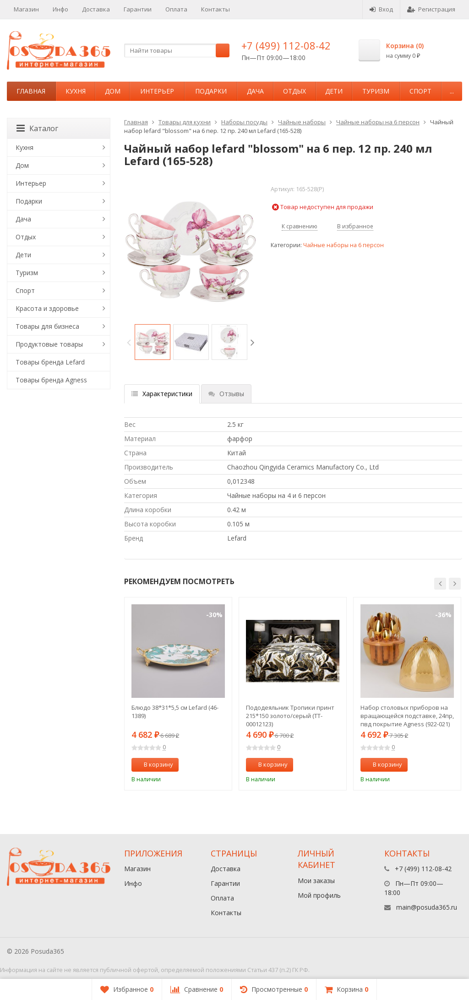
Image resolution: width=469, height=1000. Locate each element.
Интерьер (157, 91)
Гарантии (138, 9)
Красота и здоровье (47, 308)
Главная (30, 91)
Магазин (26, 9)
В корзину (153, 764)
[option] (152, 342)
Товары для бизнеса (47, 326)
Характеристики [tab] (161, 393)
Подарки (211, 91)
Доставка (96, 9)
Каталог (37, 128)
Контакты (215, 9)
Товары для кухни (184, 122)
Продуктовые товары (49, 344)
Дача (255, 91)
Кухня (75, 91)
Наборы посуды (244, 122)
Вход (381, 9)
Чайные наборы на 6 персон (378, 122)
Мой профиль (319, 895)
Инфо (60, 9)
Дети (334, 91)
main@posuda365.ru (426, 907)
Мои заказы (316, 880)
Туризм (375, 91)
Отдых (294, 91)
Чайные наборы (302, 122)
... (452, 91)
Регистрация (431, 9)
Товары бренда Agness (51, 380)
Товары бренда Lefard (50, 362)
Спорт (420, 91)
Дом (112, 91)
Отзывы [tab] (226, 393)
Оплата (176, 9)
